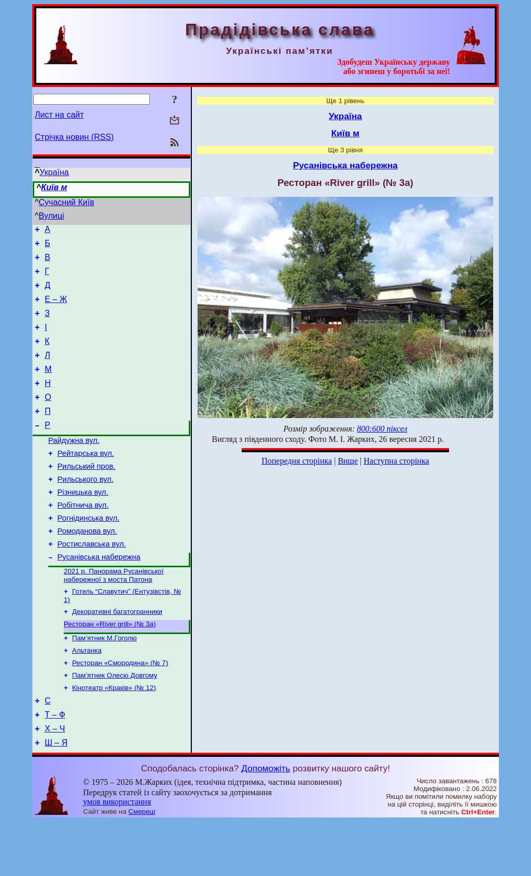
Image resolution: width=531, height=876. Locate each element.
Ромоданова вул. (87, 567)
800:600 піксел (382, 428)
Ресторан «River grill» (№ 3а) (110, 667)
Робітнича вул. (83, 538)
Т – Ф (55, 766)
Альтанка (87, 695)
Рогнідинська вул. (89, 552)
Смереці (142, 866)
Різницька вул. (83, 523)
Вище (348, 460)
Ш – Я (56, 797)
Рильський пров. (87, 494)
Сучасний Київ (66, 202)
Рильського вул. (86, 509)
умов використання (117, 856)
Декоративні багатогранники (117, 653)
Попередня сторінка (296, 460)
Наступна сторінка (396, 460)
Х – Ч (55, 781)
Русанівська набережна (99, 596)
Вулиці (51, 215)
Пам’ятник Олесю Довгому (114, 722)
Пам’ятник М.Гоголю (104, 682)
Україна (53, 172)
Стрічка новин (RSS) (74, 137)
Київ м (54, 187)
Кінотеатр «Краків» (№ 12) (114, 736)
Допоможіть (265, 822)
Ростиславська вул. (92, 581)
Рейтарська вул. (86, 480)
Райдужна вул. (74, 465)
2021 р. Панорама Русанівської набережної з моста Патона (113, 615)
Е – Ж (56, 308)
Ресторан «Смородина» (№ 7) (120, 709)
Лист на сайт (59, 114)
